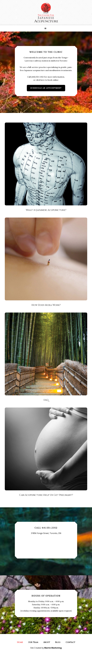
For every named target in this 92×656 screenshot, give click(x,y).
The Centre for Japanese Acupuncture (46, 12)
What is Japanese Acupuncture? (46, 210)
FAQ (46, 400)
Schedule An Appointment (46, 88)
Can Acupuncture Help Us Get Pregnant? (46, 495)
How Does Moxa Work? (46, 305)
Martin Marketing (53, 647)
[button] (46, 28)
